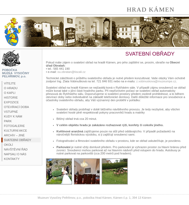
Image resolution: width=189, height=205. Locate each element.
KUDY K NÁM (13, 116)
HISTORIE (11, 97)
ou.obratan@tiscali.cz (71, 71)
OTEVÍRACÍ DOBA (16, 107)
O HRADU (11, 88)
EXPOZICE (11, 102)
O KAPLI (9, 92)
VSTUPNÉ (11, 111)
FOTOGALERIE (14, 125)
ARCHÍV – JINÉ (14, 135)
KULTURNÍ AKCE (15, 130)
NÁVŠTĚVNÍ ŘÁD (16, 149)
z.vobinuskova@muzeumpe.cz (156, 81)
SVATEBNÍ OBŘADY (17, 140)
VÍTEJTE (10, 83)
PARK (8, 121)
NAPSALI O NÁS (15, 154)
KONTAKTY (11, 158)
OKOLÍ (8, 144)
